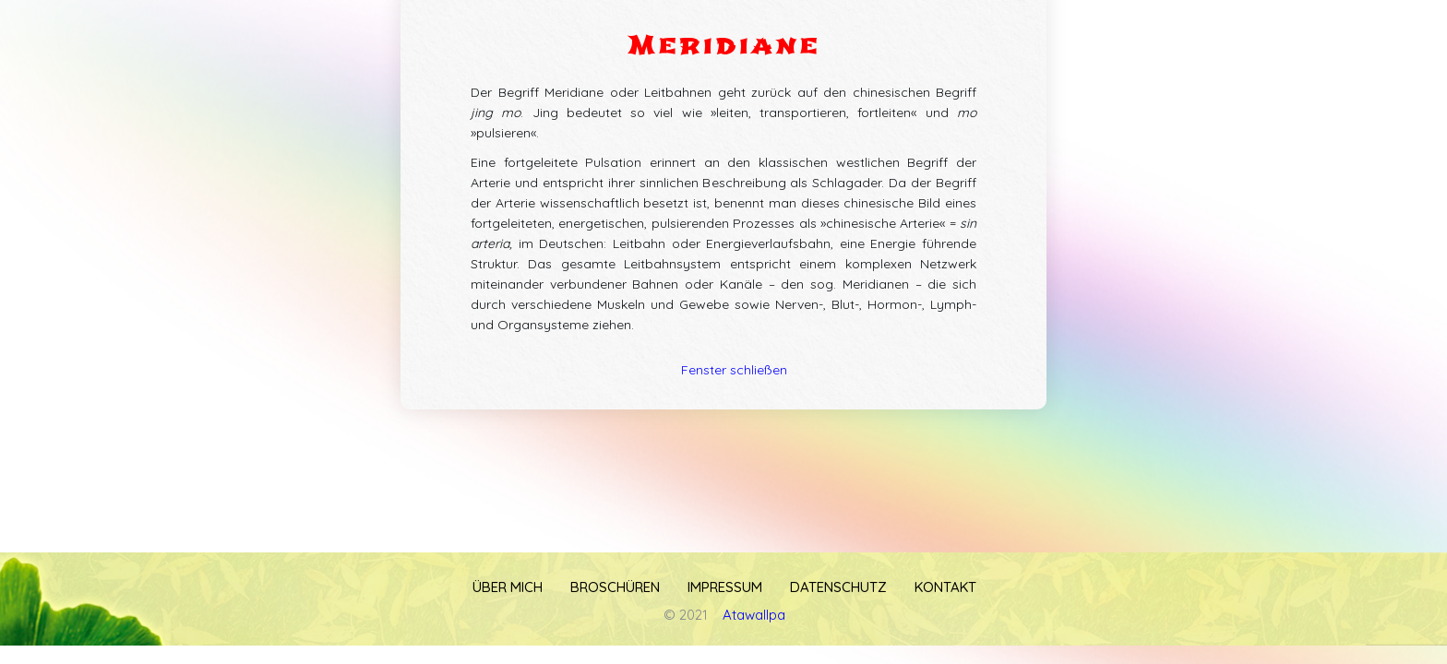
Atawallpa (754, 614)
